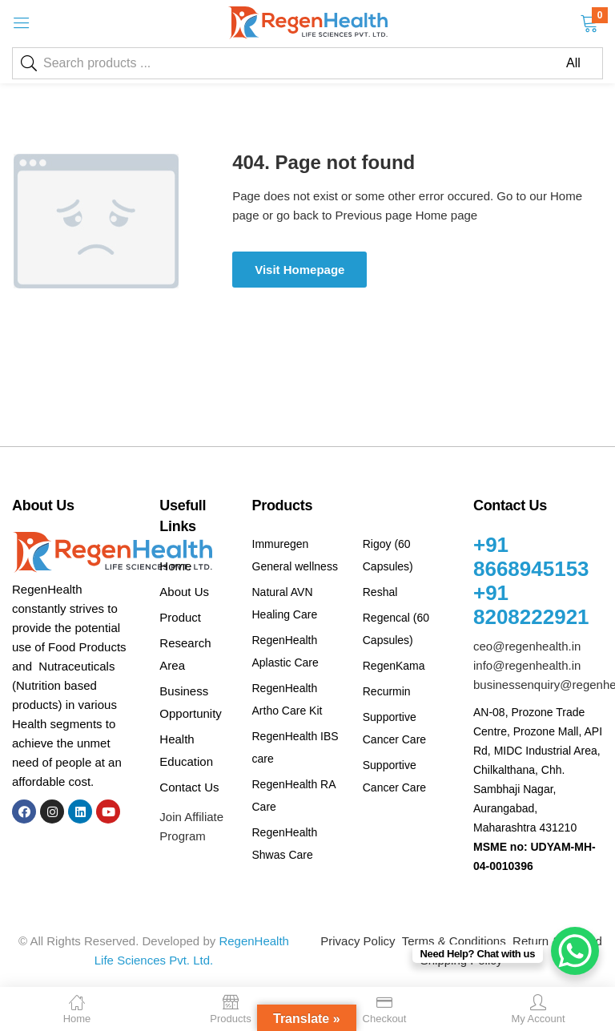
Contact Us (189, 787)
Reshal (380, 592)
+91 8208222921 (531, 605)
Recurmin (387, 691)
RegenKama (394, 665)
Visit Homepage (299, 269)
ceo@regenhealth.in (527, 646)
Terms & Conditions (454, 941)
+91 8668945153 (531, 557)
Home (175, 566)
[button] (589, 21)
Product (180, 617)
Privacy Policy (357, 941)
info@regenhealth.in (527, 665)
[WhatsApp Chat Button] (575, 951)
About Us (184, 591)
